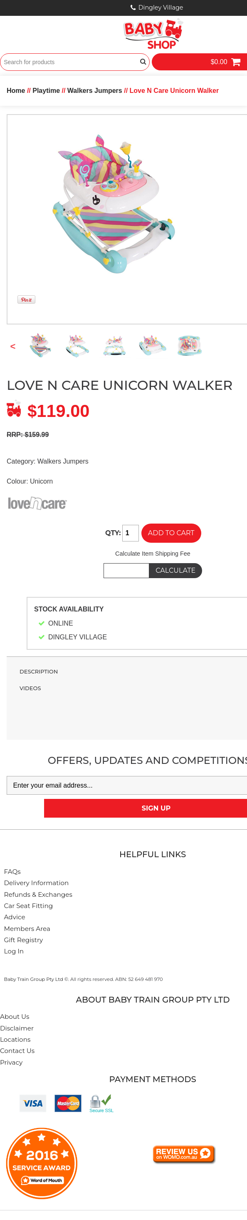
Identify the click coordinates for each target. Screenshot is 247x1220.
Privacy (11, 1062)
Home (16, 90)
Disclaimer (17, 1028)
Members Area (27, 929)
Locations (15, 1039)
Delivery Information (36, 883)
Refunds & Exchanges (38, 894)
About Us (15, 1016)
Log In (14, 951)
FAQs (12, 872)
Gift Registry (23, 940)
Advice (14, 917)
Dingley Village (160, 7)
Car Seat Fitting (28, 906)
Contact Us (17, 1051)
